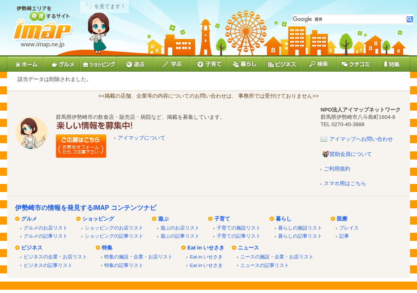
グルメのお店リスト (46, 227)
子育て (222, 219)
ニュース (248, 248)
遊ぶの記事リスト (180, 235)
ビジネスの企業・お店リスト (55, 256)
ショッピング (98, 219)
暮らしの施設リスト (300, 227)
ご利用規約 (337, 169)
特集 (107, 248)
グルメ (29, 219)
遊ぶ (163, 219)
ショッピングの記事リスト (114, 235)
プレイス (349, 227)
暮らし (284, 219)
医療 (342, 219)
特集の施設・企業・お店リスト (138, 256)
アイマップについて (141, 138)
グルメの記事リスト (46, 235)
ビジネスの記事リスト (48, 265)
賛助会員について (350, 154)
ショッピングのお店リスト (114, 227)
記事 (344, 235)
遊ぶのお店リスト (180, 227)
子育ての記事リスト (239, 235)
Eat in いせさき (205, 248)
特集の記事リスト (123, 265)
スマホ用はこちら (345, 183)
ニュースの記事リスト (264, 265)
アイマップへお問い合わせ (361, 139)
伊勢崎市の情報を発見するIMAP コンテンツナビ (85, 207)
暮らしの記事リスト (300, 235)
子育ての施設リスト (239, 227)
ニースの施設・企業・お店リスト (277, 256)
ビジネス (31, 248)
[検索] (349, 19)
